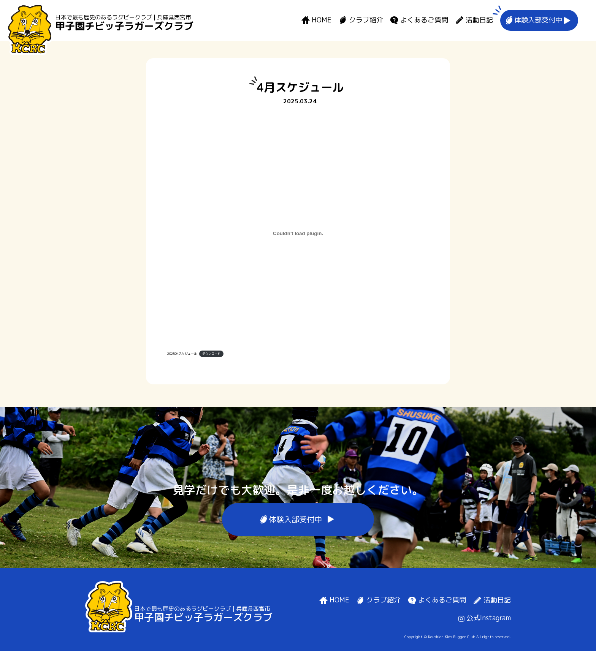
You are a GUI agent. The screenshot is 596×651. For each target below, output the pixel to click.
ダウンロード (211, 353)
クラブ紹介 (366, 20)
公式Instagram (484, 618)
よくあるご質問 (424, 20)
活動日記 (479, 20)
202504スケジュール (182, 353)
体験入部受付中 (538, 20)
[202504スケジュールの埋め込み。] (298, 234)
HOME (321, 20)
